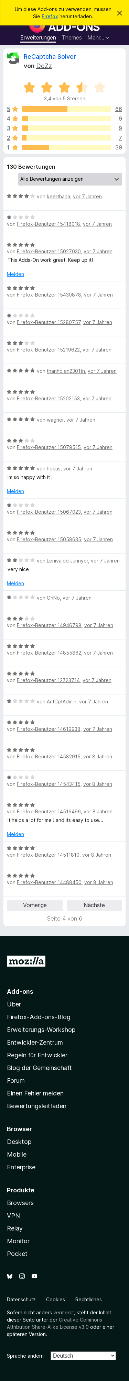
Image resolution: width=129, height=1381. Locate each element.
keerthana (58, 196)
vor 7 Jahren (87, 196)
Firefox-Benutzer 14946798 (49, 625)
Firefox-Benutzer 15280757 (48, 322)
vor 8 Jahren (97, 756)
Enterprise (21, 1167)
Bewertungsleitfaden (36, 1106)
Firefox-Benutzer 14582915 (48, 756)
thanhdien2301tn (66, 371)
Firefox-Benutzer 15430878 (49, 295)
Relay (15, 1228)
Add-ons (20, 991)
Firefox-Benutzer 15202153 (48, 398)
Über (14, 1004)
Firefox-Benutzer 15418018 (48, 224)
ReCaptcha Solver (50, 56)
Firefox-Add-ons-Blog (39, 1017)
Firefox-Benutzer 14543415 (48, 784)
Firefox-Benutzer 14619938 (48, 729)
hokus (54, 468)
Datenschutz (21, 1299)
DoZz (44, 65)
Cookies (55, 1299)
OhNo (53, 598)
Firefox (50, 16)
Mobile (16, 1154)
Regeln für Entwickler (37, 1055)
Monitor (18, 1241)
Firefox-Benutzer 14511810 (48, 855)
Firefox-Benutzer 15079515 (49, 447)
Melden (15, 274)
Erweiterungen (38, 37)
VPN (13, 1215)
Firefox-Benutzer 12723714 (48, 680)
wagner (55, 420)
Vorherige (35, 905)
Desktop (19, 1141)
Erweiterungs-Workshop (41, 1029)
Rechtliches (88, 1299)
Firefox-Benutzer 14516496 (49, 811)
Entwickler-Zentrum (35, 1042)
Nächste (94, 905)
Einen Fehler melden (35, 1093)
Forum (16, 1080)
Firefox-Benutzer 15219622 (48, 350)
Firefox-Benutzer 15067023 (49, 512)
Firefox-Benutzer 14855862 (49, 653)
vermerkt (63, 1312)
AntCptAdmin (61, 701)
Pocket (17, 1253)
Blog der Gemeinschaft (39, 1067)
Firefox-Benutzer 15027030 (49, 251)
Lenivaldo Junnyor (67, 561)
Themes (72, 37)
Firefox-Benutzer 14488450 (49, 882)
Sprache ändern (25, 1356)
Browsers (20, 1202)
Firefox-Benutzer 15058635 (49, 539)
